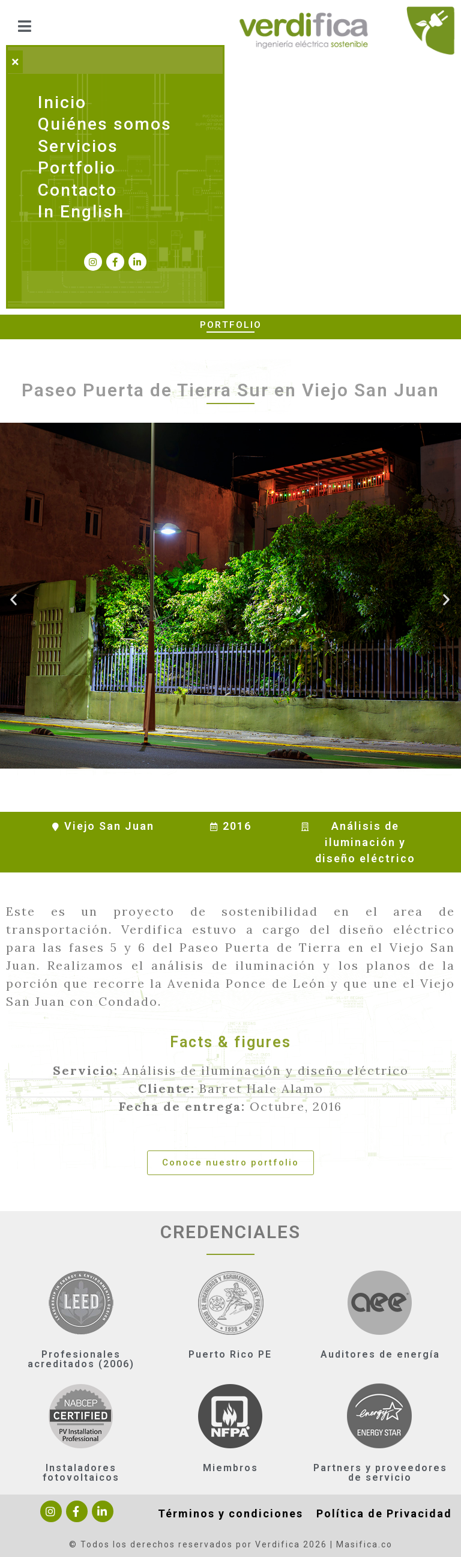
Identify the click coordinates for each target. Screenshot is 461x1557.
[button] (230, 1162)
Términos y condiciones (230, 1513)
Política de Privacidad (384, 1513)
